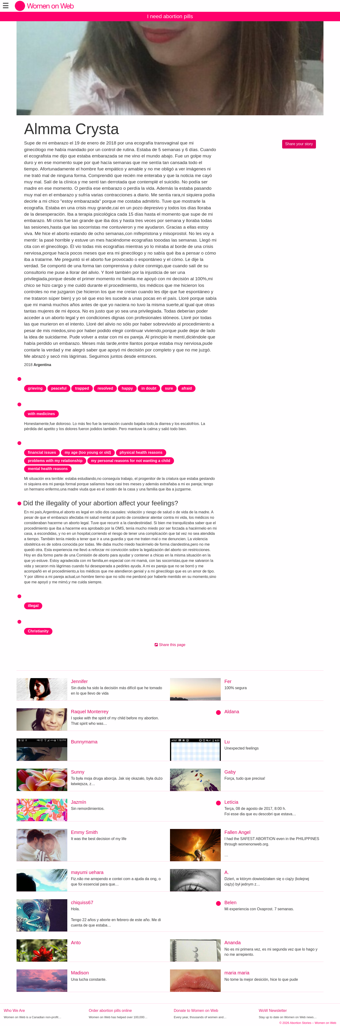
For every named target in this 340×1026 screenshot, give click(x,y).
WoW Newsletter (273, 1011)
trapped (82, 388)
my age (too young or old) (88, 452)
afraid (187, 388)
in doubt (148, 388)
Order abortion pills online (110, 1011)
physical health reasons (141, 452)
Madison (80, 972)
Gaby (230, 772)
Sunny (78, 772)
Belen (231, 902)
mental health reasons (48, 469)
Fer (228, 681)
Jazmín (78, 802)
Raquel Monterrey (90, 711)
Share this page (170, 645)
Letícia (231, 802)
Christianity (38, 631)
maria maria (237, 972)
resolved (105, 388)
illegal (33, 606)
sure (169, 388)
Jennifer (79, 681)
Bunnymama (84, 741)
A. (227, 872)
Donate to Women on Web (196, 1011)
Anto (76, 942)
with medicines (41, 414)
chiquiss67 (82, 902)
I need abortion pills (170, 16)
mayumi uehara (87, 872)
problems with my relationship (55, 461)
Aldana (232, 711)
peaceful (59, 388)
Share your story (299, 144)
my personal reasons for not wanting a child (130, 461)
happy (127, 388)
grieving (35, 388)
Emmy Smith (84, 832)
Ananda (233, 942)
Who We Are (14, 1011)
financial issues (42, 452)
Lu (227, 741)
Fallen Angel (238, 832)
